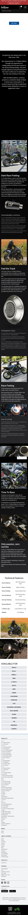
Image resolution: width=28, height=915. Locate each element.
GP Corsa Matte (5, 805)
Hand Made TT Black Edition (7, 816)
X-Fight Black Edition (6, 811)
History (3, 843)
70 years (3, 850)
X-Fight (3, 810)
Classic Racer (4, 796)
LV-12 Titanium (4, 769)
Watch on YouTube (22, 458)
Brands (3, 844)
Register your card (5, 874)
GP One (3, 795)
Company (3, 841)
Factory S (3, 786)
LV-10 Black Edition (5, 760)
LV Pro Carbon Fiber (5, 783)
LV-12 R (3, 771)
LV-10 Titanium (4, 765)
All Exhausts (4, 825)
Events (2, 840)
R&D (2, 847)
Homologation (4, 868)
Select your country (14, 3)
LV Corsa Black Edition (6, 754)
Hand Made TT (4, 814)
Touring (3, 819)
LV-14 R (3, 745)
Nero (2, 778)
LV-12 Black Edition (5, 768)
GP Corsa (3, 802)
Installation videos (5, 871)
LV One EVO (4, 774)
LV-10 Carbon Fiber (5, 763)
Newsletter (3, 876)
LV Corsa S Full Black (6, 751)
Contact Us (3, 862)
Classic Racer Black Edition (7, 798)
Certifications (4, 849)
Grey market (4, 855)
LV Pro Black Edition (5, 781)
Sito (2, 820)
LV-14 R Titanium (5, 748)
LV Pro (2, 780)
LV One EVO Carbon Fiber (7, 777)
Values (2, 846)
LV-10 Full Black (5, 762)
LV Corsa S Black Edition (6, 750)
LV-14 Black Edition (5, 742)
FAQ (2, 870)
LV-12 (2, 766)
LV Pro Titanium (5, 784)
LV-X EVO (3, 799)
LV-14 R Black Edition (6, 747)
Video (2, 831)
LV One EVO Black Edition (7, 775)
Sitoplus (3, 822)
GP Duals (3, 793)
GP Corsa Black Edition (6, 804)
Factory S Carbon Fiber (6, 789)
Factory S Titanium (5, 790)
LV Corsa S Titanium (6, 753)
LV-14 (2, 741)
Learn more (3, 889)
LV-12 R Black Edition (6, 772)
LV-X (2, 801)
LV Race (3, 792)
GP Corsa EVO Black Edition (7, 808)
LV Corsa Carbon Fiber (6, 756)
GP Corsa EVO (4, 807)
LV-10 (2, 759)
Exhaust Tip (4, 817)
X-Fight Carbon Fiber (6, 813)
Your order (3, 873)
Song (2, 832)
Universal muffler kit (5, 823)
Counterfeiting (4, 853)
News (2, 838)
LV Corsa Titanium (5, 757)
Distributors (4, 852)
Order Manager (4, 856)
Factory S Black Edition (6, 787)
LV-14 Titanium (4, 744)
